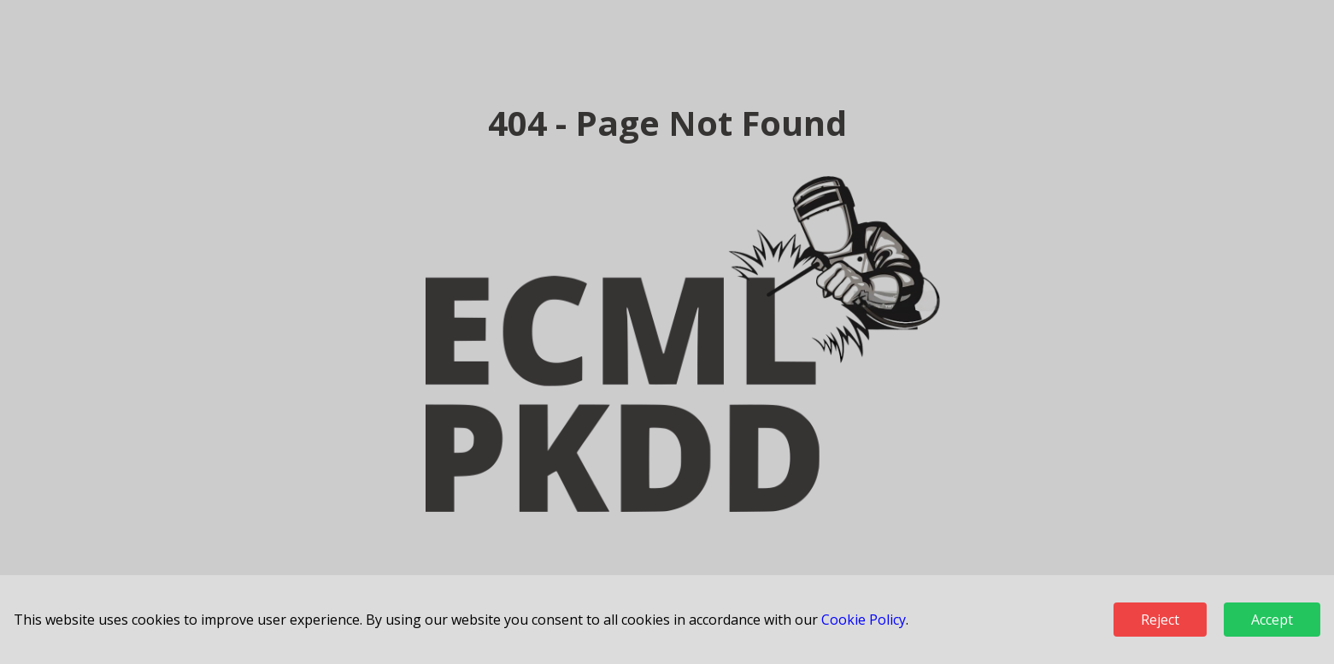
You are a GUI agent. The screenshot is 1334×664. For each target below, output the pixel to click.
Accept (1272, 619)
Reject (1160, 619)
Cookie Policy (863, 619)
